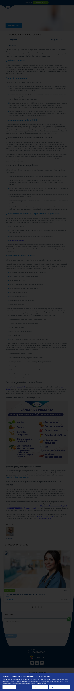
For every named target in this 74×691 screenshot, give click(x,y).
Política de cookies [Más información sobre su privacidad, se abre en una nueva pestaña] (41, 683)
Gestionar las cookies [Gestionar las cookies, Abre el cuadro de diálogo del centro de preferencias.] (9, 687)
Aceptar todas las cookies (40, 687)
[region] (37, 682)
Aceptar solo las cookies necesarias (59, 687)
